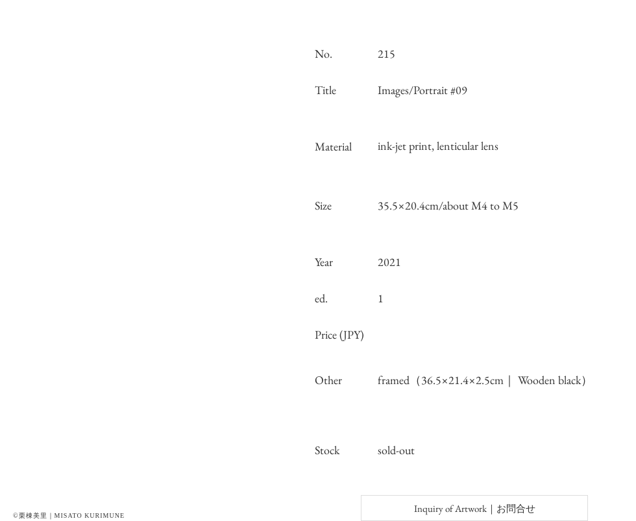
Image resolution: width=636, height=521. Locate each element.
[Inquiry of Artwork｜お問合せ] (474, 508)
